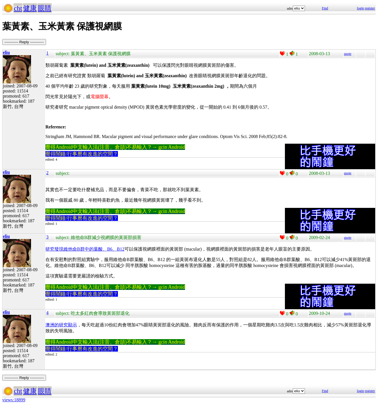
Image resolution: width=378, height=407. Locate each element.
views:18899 (13, 399)
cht (18, 8)
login (360, 8)
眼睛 (44, 8)
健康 (30, 8)
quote (347, 54)
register (370, 8)
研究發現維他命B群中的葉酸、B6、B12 (84, 249)
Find (325, 8)
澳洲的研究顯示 (61, 324)
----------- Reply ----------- (24, 42)
